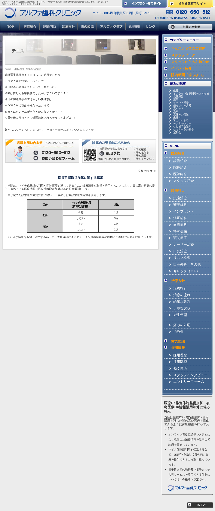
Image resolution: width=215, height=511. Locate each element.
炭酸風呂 (178, 96)
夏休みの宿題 (181, 114)
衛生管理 (180, 315)
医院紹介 (178, 153)
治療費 (178, 331)
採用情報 (178, 347)
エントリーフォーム (188, 381)
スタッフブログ (183, 55)
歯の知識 (178, 341)
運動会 (177, 132)
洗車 (175, 111)
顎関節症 (180, 238)
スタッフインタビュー (190, 375)
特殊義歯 (180, 231)
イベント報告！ (182, 102)
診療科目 (178, 190)
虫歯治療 (180, 198)
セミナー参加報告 (183, 129)
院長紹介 (180, 167)
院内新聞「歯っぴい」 (188, 75)
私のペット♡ (181, 120)
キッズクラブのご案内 (188, 48)
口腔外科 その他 (187, 264)
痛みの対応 (181, 325)
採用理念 (180, 355)
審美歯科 (180, 204)
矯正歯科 (180, 218)
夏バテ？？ (179, 108)
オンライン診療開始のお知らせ (191, 93)
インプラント (183, 211)
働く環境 (180, 368)
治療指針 (180, 288)
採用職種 (180, 362)
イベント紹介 (181, 68)
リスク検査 (181, 258)
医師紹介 (180, 174)
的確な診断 (181, 301)
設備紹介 (180, 161)
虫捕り (177, 117)
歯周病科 (180, 224)
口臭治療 (180, 251)
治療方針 (178, 281)
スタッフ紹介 (183, 181)
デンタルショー (182, 123)
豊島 (175, 99)
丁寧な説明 (181, 308)
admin (38, 69)
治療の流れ (181, 295)
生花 (175, 90)
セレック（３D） (186, 271)
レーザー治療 (183, 244)
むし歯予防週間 (182, 126)
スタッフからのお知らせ (190, 62)
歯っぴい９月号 (182, 105)
